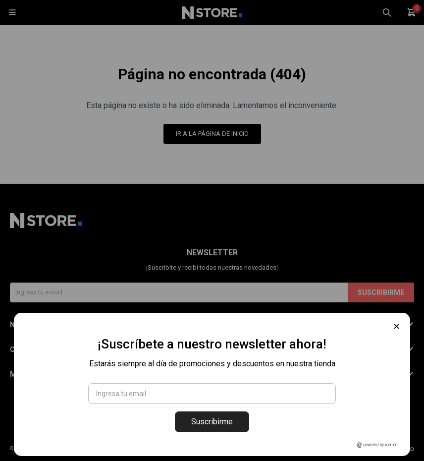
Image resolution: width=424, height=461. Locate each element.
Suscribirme (212, 421)
